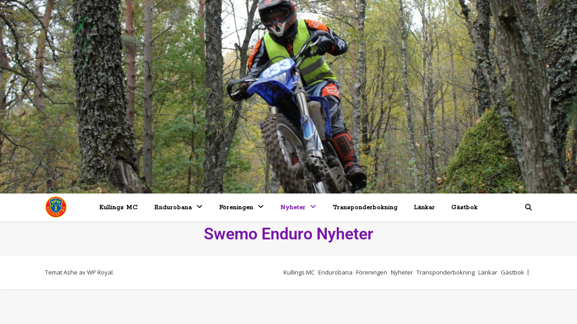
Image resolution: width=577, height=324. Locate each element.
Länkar (424, 208)
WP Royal (100, 272)
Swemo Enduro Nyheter (288, 234)
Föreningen (236, 208)
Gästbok (464, 208)
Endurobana (173, 208)
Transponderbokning (365, 208)
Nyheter (293, 208)
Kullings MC (118, 208)
